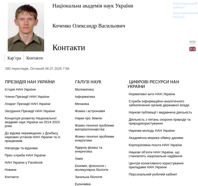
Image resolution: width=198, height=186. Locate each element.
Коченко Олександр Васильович (88, 26)
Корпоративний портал (182, 15)
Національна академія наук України (92, 5)
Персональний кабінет (182, 5)
